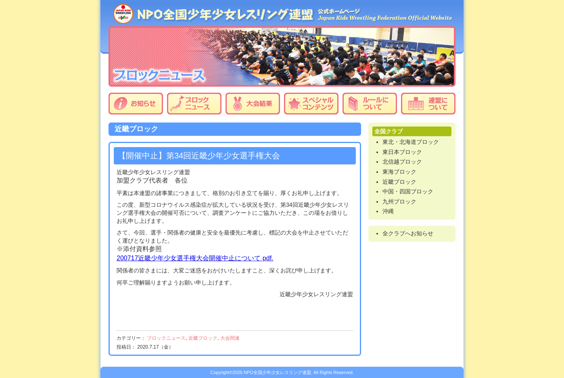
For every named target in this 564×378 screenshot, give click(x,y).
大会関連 (230, 338)
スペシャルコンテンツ (311, 103)
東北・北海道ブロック (410, 142)
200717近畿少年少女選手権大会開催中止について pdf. (195, 258)
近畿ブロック (202, 338)
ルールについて (370, 103)
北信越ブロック (402, 161)
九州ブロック (399, 201)
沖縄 (388, 211)
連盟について (428, 103)
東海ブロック (399, 171)
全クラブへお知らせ (407, 233)
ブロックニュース (194, 103)
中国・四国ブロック (407, 191)
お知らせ (136, 103)
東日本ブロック (402, 152)
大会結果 (253, 103)
